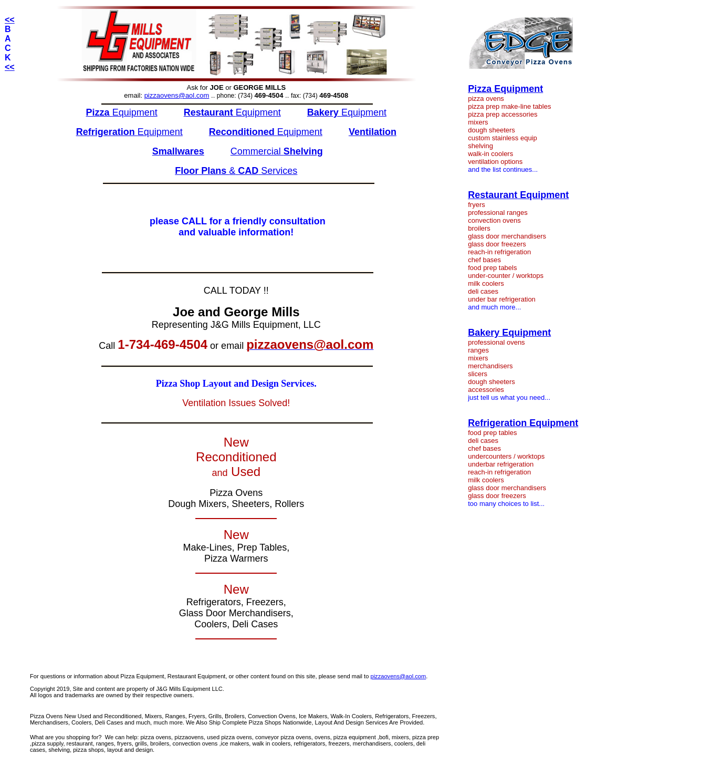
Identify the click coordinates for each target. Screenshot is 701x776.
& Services (236, 170)
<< (10, 19)
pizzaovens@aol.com (177, 95)
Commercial (277, 151)
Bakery (324, 112)
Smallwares (178, 151)
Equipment (122, 112)
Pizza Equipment (505, 89)
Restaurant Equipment (518, 195)
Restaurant (210, 112)
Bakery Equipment (509, 332)
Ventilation (372, 132)
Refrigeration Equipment (523, 423)
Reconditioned (243, 132)
